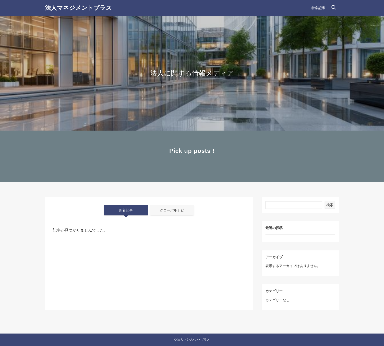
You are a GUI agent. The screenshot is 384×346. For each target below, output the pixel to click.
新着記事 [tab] (126, 210)
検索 (329, 205)
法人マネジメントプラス (78, 8)
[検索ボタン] (333, 8)
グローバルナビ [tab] (172, 210)
